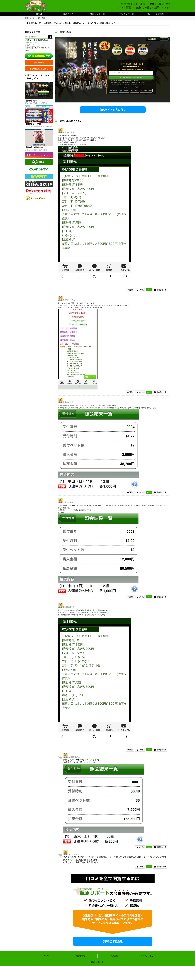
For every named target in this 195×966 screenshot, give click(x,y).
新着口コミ (68, 14)
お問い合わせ (38, 62)
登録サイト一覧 (97, 14)
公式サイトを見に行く (112, 109)
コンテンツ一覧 (126, 14)
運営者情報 (80, 956)
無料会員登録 (113, 941)
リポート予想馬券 (155, 14)
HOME (39, 14)
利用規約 (114, 956)
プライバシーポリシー (148, 956)
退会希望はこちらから (39, 69)
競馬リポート (30, 18)
